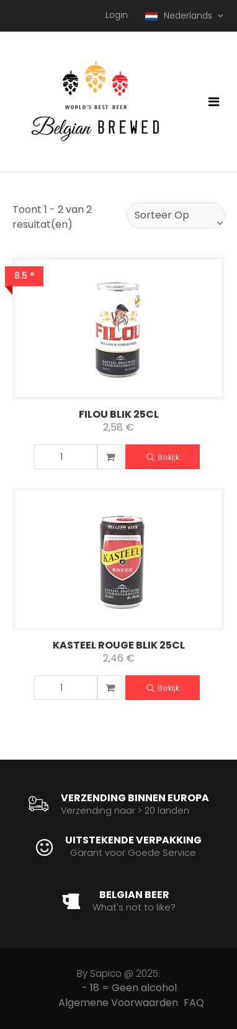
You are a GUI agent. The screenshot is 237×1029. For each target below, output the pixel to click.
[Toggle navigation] (213, 101)
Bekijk (162, 457)
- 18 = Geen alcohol (129, 988)
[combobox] (176, 215)
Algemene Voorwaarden (118, 1002)
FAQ (194, 1002)
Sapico (106, 973)
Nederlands (180, 16)
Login (116, 15)
